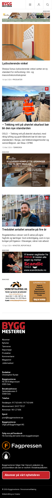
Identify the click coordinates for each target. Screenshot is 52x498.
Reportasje (7, 350)
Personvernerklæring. (28, 489)
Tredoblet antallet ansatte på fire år (24, 229)
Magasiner (6, 360)
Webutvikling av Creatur (11, 494)
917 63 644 (17, 403)
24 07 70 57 (20, 406)
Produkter (6, 353)
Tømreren (6, 346)
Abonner (6, 340)
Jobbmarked (7, 363)
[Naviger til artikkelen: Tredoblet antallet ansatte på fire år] (26, 211)
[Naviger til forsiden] (7, 5)
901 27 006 (16, 410)
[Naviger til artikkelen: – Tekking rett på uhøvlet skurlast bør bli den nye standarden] (26, 104)
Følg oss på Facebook (12, 433)
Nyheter (5, 343)
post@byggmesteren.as (12, 418)
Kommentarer (8, 356)
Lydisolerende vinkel (15, 63)
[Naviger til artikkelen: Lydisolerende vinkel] (26, 42)
